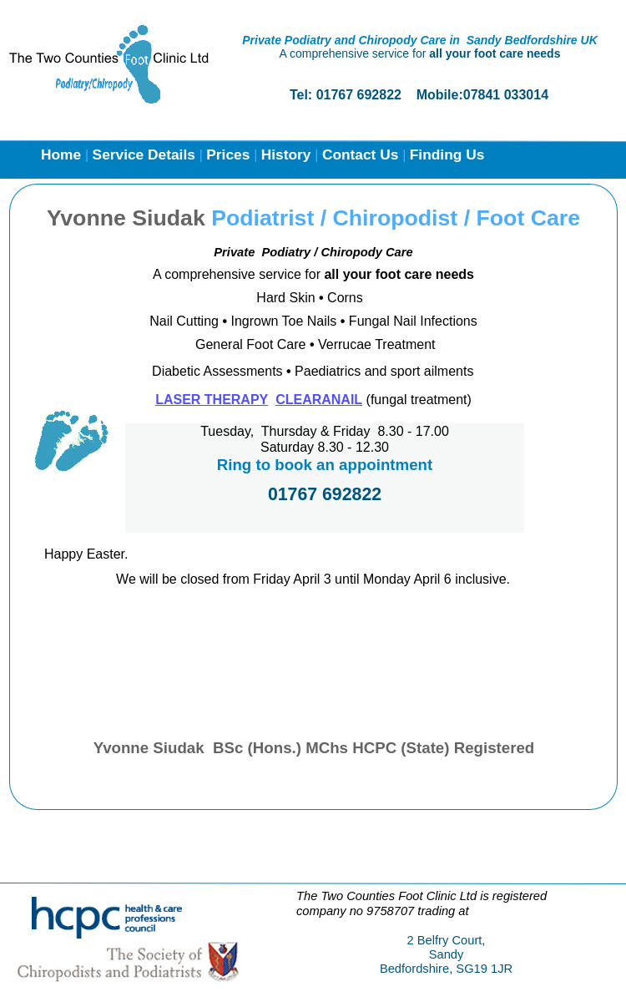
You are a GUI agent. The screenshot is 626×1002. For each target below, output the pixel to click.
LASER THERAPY (211, 399)
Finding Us (447, 154)
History (288, 154)
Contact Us (362, 154)
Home (63, 154)
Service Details (146, 154)
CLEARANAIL (318, 399)
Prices (230, 154)
